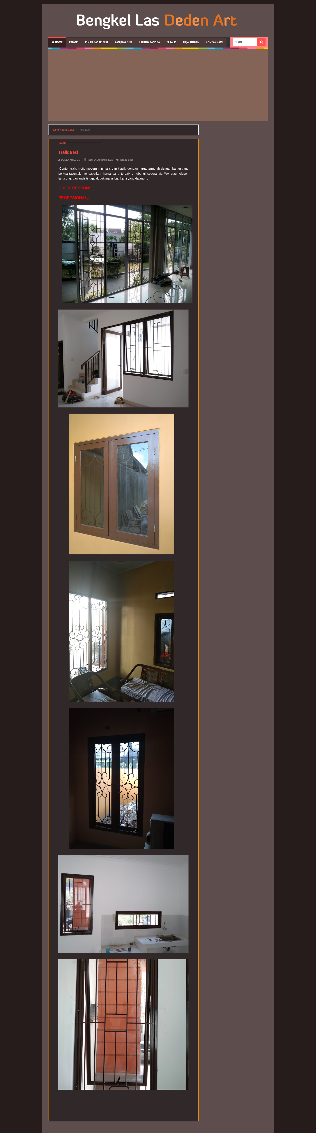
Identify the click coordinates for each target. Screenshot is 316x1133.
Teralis (171, 42)
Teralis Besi (126, 159)
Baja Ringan (191, 42)
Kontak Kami (214, 42)
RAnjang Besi (123, 42)
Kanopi (74, 42)
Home (57, 42)
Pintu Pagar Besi (96, 42)
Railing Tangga (149, 42)
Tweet (62, 143)
